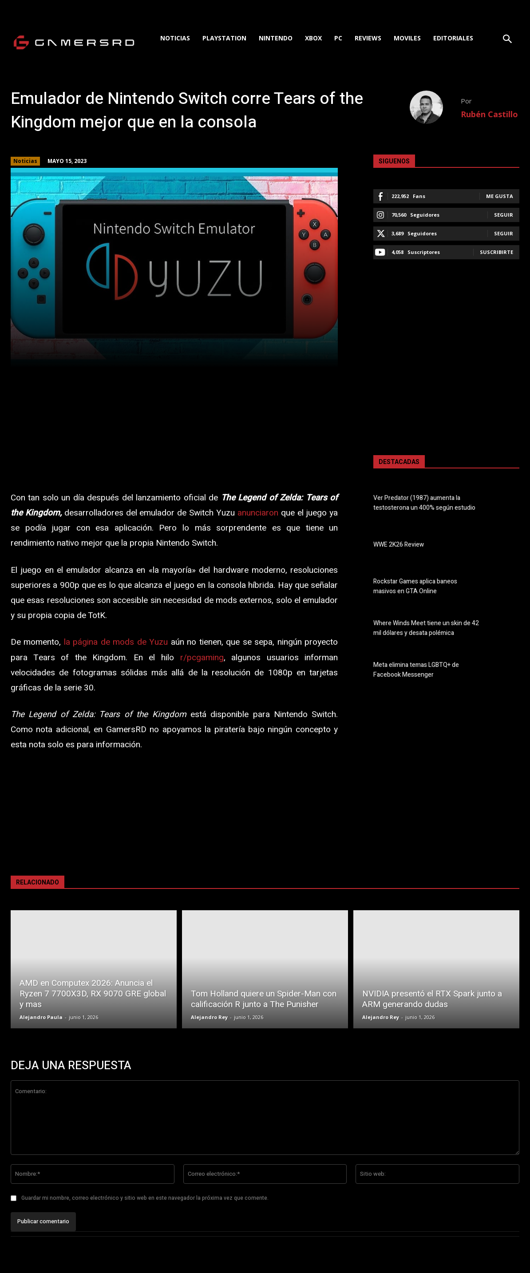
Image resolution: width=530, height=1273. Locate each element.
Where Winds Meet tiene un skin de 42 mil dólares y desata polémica (426, 628)
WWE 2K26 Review (398, 545)
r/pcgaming (202, 657)
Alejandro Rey (209, 1017)
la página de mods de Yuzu (116, 642)
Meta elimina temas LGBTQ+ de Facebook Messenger (416, 670)
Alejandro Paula (41, 1017)
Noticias (25, 161)
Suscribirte (496, 252)
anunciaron (257, 513)
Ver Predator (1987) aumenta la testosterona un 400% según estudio (424, 503)
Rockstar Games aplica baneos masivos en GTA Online (415, 586)
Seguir (503, 214)
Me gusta (499, 196)
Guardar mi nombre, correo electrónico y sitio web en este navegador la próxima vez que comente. (145, 1198)
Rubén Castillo (489, 114)
